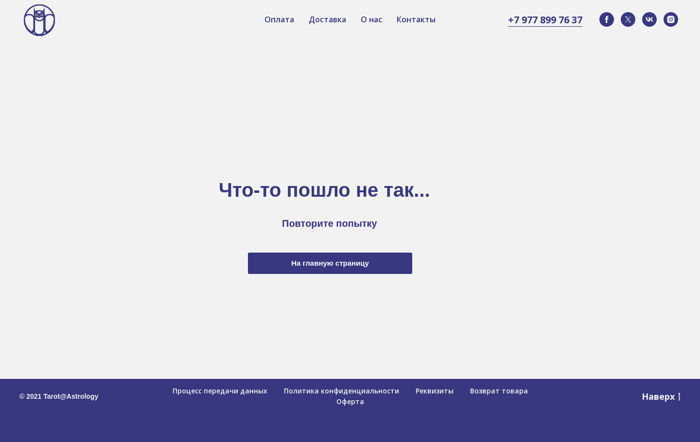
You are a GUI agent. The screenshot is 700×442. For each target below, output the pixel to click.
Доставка (327, 19)
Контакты (416, 19)
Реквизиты (435, 390)
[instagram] (671, 19)
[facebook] (606, 19)
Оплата (279, 19)
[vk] (649, 19)
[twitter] (628, 19)
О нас (371, 19)
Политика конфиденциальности (341, 390)
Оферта (350, 401)
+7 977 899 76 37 (545, 19)
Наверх (661, 396)
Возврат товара (499, 390)
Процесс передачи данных (220, 390)
